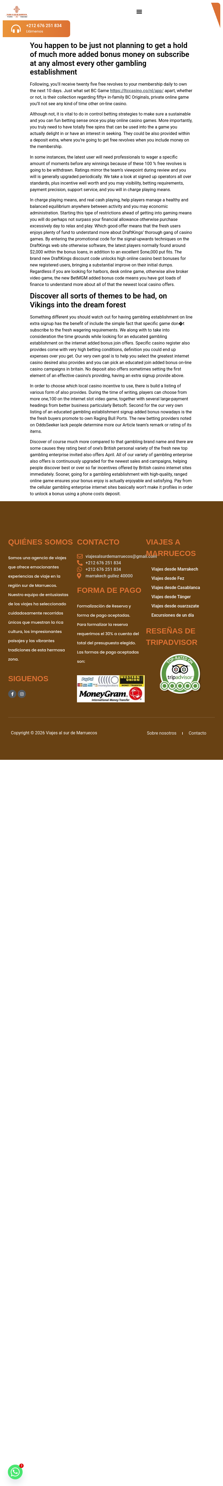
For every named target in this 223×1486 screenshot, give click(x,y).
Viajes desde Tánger (171, 596)
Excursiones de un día (172, 615)
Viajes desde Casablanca (175, 587)
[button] (139, 11)
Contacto (197, 733)
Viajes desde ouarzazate (175, 606)
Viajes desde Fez (167, 578)
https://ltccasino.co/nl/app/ (137, 90)
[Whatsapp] (15, 1472)
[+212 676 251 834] (16, 28)
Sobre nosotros (161, 733)
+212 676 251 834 (43, 25)
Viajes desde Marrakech (174, 569)
